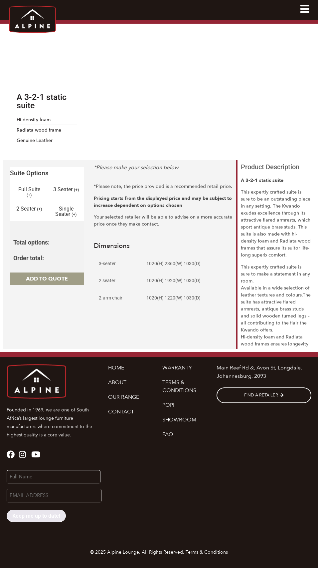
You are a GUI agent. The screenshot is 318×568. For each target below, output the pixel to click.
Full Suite (29, 192)
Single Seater (66, 211)
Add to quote (47, 279)
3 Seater (66, 189)
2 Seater (29, 209)
